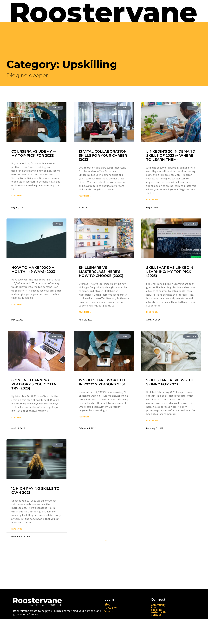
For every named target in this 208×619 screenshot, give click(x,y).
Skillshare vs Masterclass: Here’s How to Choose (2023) (101, 272)
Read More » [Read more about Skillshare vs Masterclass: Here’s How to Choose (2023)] (85, 312)
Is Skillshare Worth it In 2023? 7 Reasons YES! (102, 382)
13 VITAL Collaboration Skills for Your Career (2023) (103, 155)
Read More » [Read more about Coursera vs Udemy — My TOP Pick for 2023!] (17, 195)
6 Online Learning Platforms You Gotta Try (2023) (33, 384)
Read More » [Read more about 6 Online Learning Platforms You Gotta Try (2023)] (17, 417)
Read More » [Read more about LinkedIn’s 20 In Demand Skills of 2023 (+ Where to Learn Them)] (152, 199)
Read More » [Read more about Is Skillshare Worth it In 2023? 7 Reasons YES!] (85, 417)
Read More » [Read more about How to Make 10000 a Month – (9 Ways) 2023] (17, 304)
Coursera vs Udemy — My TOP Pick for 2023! (33, 153)
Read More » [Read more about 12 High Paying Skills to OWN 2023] (17, 529)
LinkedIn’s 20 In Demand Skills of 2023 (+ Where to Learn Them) (170, 155)
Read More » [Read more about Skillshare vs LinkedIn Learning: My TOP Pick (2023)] (152, 312)
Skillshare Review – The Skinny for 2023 (171, 382)
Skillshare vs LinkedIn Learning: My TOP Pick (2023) (169, 272)
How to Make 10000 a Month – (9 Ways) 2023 (33, 270)
